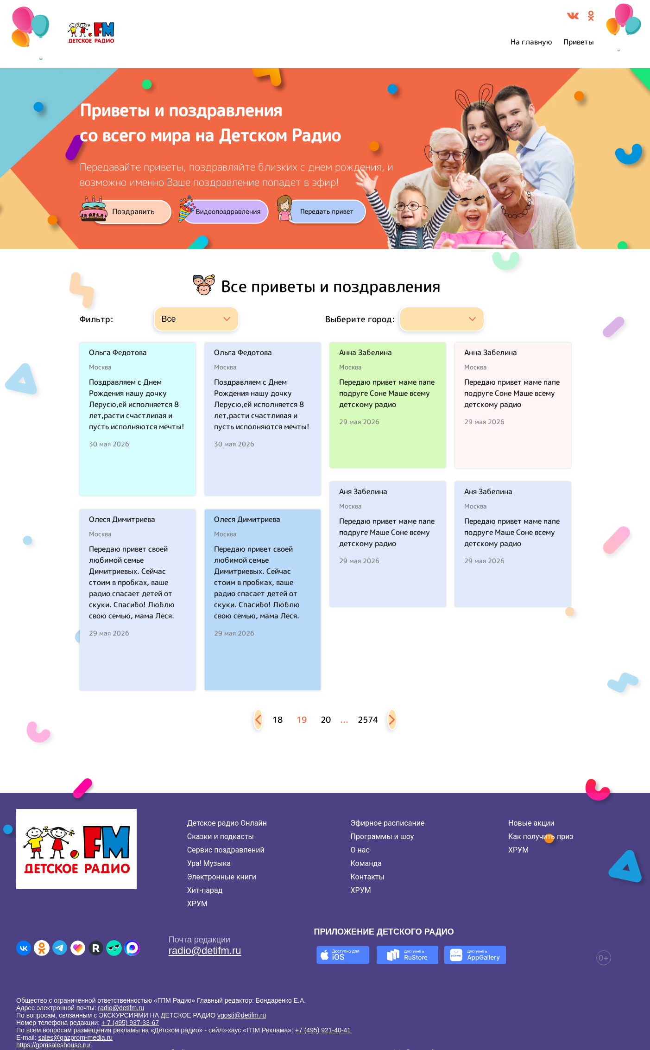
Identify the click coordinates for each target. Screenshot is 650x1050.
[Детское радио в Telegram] (59, 948)
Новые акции (531, 823)
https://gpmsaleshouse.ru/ (53, 1045)
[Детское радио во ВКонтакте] (23, 948)
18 (277, 719)
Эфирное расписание (388, 823)
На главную (531, 42)
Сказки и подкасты (220, 836)
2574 (368, 719)
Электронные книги (221, 876)
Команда (366, 863)
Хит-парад (205, 890)
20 (326, 719)
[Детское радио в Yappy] (114, 948)
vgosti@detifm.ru (241, 1015)
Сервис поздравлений (226, 850)
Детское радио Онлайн (227, 823)
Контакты (368, 876)
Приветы (578, 42)
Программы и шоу (382, 836)
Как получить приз (541, 836)
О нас (360, 850)
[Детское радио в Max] (132, 948)
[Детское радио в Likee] (77, 948)
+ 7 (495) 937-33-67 (130, 1022)
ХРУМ (197, 903)
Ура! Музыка (209, 863)
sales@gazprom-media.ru (75, 1037)
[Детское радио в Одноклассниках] (41, 948)
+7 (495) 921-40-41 (323, 1030)
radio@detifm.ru (205, 950)
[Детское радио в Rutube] (95, 948)
